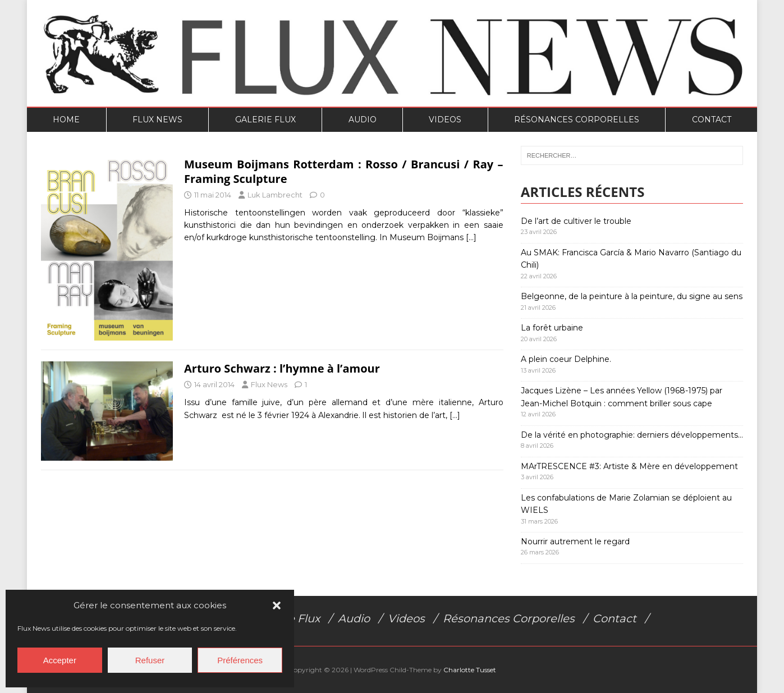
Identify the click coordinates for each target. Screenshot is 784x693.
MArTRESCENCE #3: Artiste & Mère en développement (629, 466)
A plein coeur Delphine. (566, 359)
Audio (363, 119)
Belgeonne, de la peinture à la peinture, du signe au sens (631, 296)
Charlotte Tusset (469, 670)
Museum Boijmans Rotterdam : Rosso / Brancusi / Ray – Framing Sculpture (343, 171)
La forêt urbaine (552, 328)
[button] (276, 605)
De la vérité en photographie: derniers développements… (632, 435)
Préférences (240, 660)
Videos (445, 119)
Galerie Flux (265, 119)
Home (66, 119)
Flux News (157, 119)
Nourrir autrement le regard (575, 541)
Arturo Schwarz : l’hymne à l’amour (282, 368)
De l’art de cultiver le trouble (576, 221)
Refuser (150, 660)
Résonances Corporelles (576, 119)
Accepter (59, 660)
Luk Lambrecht (274, 194)
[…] (471, 237)
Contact (711, 119)
